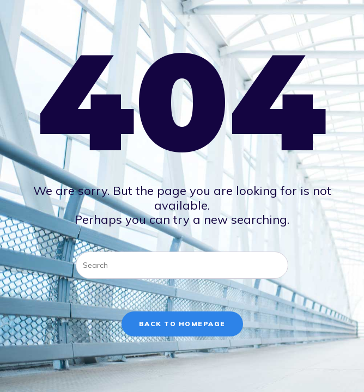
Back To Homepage (182, 324)
